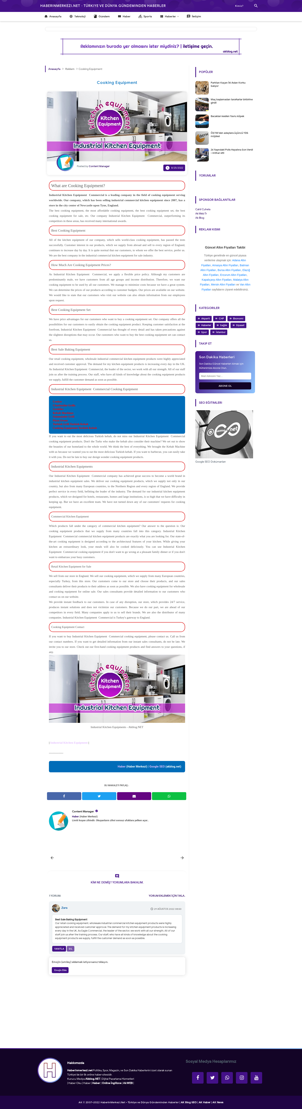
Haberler (206, 325)
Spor (204, 332)
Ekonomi (238, 318)
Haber (87, 1083)
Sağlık (223, 325)
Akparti (205, 318)
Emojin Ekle (60, 970)
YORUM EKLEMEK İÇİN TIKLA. (167, 895)
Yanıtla (59, 948)
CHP (221, 318)
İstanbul (220, 332)
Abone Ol (225, 386)
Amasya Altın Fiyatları (225, 265)
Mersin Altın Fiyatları (223, 284)
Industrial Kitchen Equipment (69, 742)
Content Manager (83, 811)
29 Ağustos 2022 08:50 (167, 908)
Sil (70, 948)
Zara (64, 908)
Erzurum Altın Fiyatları (233, 274)
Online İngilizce (111, 1083)
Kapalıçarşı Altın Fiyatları (217, 279)
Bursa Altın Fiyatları (229, 270)
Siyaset (240, 325)
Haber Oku (74, 1083)
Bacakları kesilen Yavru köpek (227, 116)
